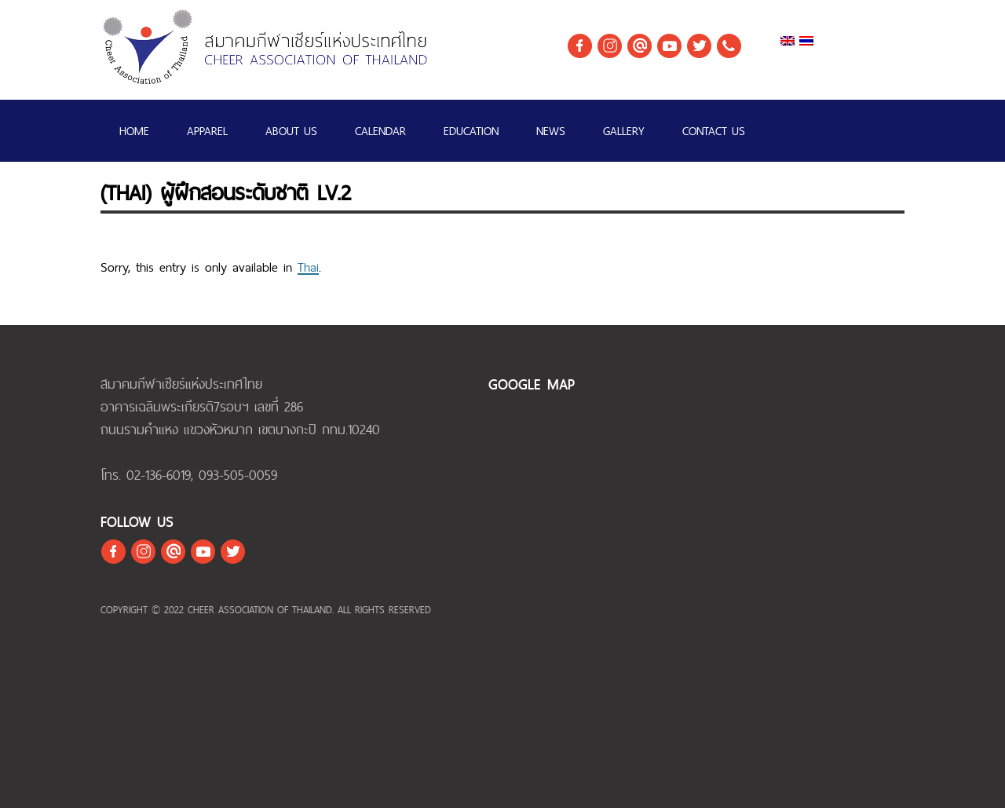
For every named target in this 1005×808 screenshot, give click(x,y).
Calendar (380, 131)
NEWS (550, 131)
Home (134, 131)
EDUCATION (471, 131)
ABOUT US (291, 131)
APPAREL (207, 131)
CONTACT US (713, 131)
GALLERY (624, 131)
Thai (308, 267)
